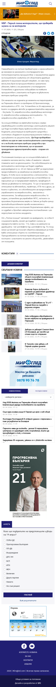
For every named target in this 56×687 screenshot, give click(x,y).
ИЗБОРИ (28, 664)
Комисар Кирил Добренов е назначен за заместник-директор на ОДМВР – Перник (40, 291)
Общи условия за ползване (28, 679)
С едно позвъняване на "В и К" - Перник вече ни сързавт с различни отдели (39, 305)
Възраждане (12, 553)
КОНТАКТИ (28, 660)
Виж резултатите (28, 600)
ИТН (8, 565)
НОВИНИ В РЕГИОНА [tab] (15, 391)
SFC (39, 683)
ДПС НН (9, 557)
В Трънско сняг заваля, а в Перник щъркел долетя (36, 345)
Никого (9, 582)
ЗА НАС (28, 656)
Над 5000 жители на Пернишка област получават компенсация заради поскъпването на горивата (39, 278)
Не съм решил (13, 586)
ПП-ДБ (9, 548)
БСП (8, 561)
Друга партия (12, 578)
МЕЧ (8, 569)
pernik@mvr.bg (38, 227)
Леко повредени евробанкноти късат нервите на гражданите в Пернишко (39, 318)
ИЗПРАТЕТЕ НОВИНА (28, 652)
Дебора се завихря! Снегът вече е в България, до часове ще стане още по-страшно (39, 331)
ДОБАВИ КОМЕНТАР (15, 264)
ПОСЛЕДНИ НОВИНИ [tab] (41, 391)
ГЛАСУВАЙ (28, 595)
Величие (10, 573)
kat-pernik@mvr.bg (22, 227)
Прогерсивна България (17, 544)
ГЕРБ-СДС (10, 540)
